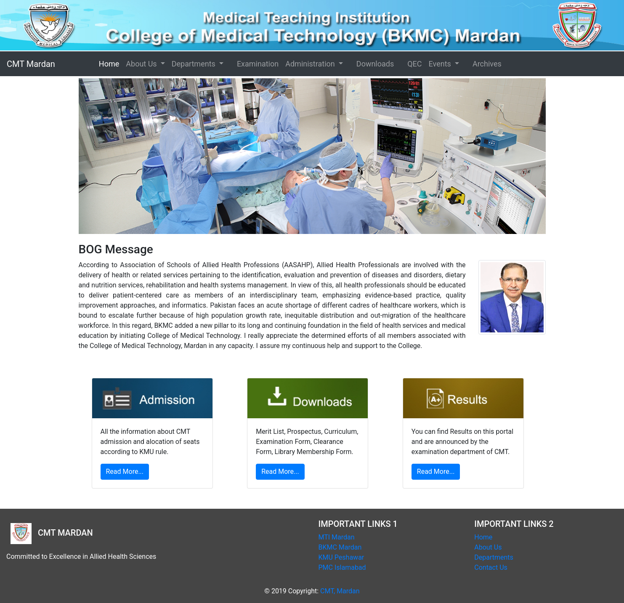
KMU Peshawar (341, 557)
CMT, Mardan (340, 591)
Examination (258, 63)
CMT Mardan (31, 64)
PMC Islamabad (342, 567)
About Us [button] (142, 63)
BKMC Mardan (340, 547)
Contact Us (490, 567)
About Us (488, 547)
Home (121, 63)
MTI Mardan (337, 537)
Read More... (125, 471)
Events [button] (441, 63)
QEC (414, 63)
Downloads (375, 63)
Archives (487, 63)
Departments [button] (195, 63)
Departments (493, 557)
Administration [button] (311, 63)
